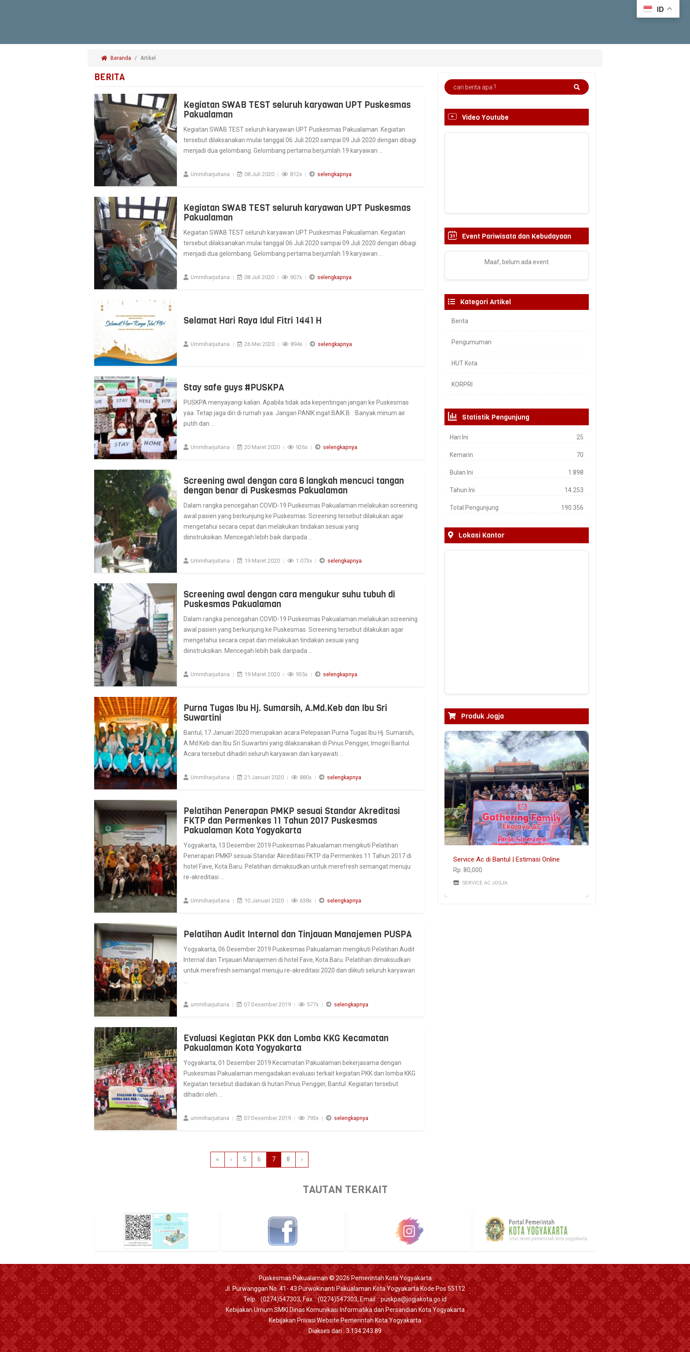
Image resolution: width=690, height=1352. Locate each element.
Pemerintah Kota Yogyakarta (391, 1278)
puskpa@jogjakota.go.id (414, 1299)
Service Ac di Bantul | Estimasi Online (506, 859)
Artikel (148, 58)
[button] (455, 814)
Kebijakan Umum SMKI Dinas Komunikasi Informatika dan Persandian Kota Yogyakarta (345, 1309)
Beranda (116, 58)
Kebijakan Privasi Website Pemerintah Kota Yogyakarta (345, 1320)
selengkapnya (334, 174)
